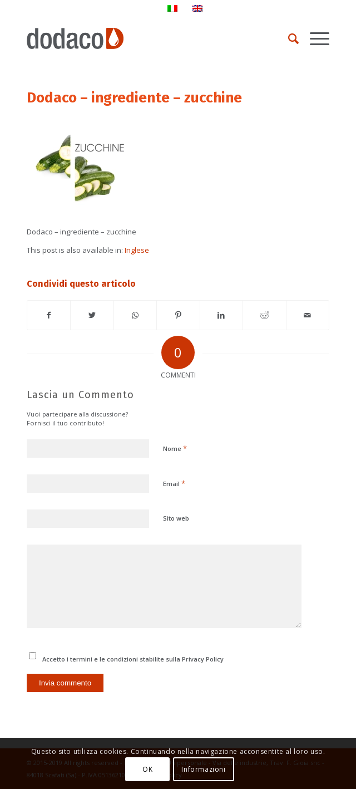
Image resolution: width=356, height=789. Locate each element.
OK (147, 769)
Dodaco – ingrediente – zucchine (134, 97)
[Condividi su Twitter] (92, 315)
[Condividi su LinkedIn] (221, 315)
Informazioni (203, 769)
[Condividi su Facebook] (48, 315)
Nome (175, 448)
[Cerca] (288, 38)
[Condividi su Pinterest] (178, 315)
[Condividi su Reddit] (264, 315)
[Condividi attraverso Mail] (307, 315)
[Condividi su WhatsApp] (135, 315)
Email (174, 483)
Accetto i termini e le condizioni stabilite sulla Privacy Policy (133, 659)
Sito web (176, 518)
